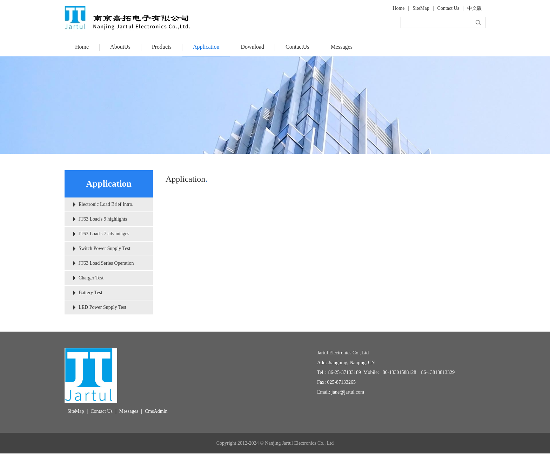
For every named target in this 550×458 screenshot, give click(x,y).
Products (162, 47)
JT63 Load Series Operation (106, 263)
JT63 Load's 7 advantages (104, 233)
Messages (342, 47)
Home (398, 8)
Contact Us (448, 8)
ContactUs (297, 47)
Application (206, 47)
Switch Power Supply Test (104, 248)
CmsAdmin (156, 411)
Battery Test (90, 292)
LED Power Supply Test (102, 307)
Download (252, 47)
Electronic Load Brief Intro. (106, 204)
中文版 (474, 8)
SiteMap (420, 8)
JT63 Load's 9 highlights (103, 219)
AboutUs (120, 47)
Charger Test (91, 277)
